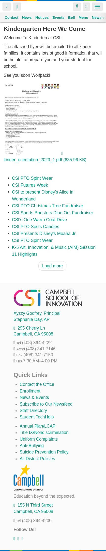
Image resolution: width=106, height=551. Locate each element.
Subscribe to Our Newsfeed (46, 404)
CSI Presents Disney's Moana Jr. (44, 233)
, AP (31, 319)
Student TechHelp (37, 416)
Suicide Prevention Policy (44, 452)
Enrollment (30, 391)
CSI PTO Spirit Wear (32, 178)
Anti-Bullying (32, 445)
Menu (83, 17)
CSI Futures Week (30, 185)
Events (58, 17)
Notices (42, 17)
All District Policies (37, 458)
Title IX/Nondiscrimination (44, 432)
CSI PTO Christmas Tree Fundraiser (47, 205)
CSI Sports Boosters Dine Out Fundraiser (52, 212)
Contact (11, 17)
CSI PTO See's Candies (35, 226)
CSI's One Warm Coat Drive (39, 219)
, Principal (37, 313)
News (27, 17)
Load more (52, 265)
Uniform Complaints (39, 439)
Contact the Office (37, 384)
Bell (71, 17)
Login (7, 6)
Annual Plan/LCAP (38, 426)
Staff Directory (33, 410)
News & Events (34, 397)
